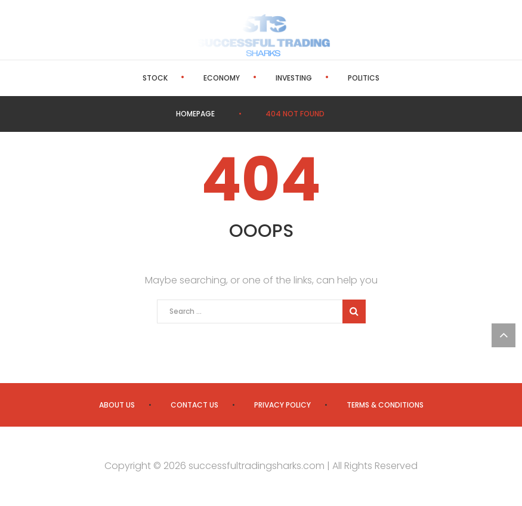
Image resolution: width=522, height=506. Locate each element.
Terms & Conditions (385, 405)
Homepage (195, 114)
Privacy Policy (282, 405)
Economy (221, 78)
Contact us (194, 405)
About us (117, 405)
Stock (155, 78)
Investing (294, 78)
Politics (363, 78)
